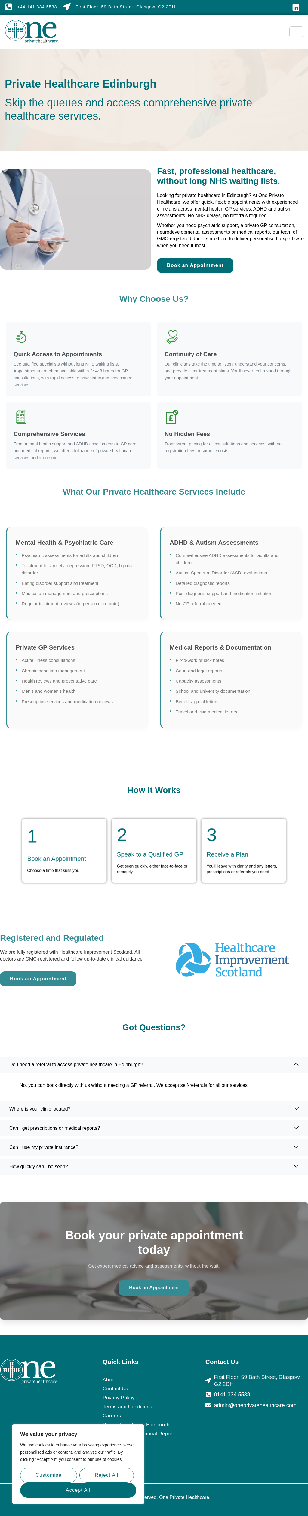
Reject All (107, 1475)
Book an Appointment (154, 1287)
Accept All (78, 1490)
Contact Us (115, 1389)
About (109, 1380)
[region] (78, 1464)
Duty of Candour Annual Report (138, 1434)
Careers (112, 1416)
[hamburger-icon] (296, 31)
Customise (48, 1475)
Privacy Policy (118, 1398)
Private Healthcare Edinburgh (136, 1425)
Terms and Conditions (127, 1407)
